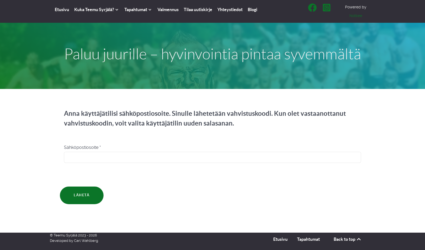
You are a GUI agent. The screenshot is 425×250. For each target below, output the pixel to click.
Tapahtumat (308, 239)
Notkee (355, 16)
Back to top (348, 239)
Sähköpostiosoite (82, 147)
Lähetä (82, 195)
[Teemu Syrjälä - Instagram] (327, 9)
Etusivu (280, 239)
